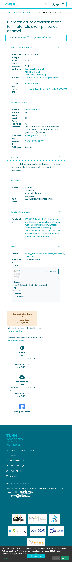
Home (8, 12)
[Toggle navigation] (63, 4)
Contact (12, 455)
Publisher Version (19, 102)
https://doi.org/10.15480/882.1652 (37, 37)
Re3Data (17, 531)
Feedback (36, 556)
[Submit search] (45, 4)
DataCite (55, 518)
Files (13, 246)
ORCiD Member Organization (37, 518)
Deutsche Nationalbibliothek (18, 518)
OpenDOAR (38, 530)
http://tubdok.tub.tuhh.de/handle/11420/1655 (46, 89)
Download (51, 271)
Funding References (20, 212)
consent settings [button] (16, 331)
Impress (11, 476)
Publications (29, 12)
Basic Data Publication (21, 47)
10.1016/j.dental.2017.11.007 (36, 135)
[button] (57, 4)
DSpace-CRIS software (26, 488)
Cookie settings (15, 465)
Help (49, 4)
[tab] (36, 47)
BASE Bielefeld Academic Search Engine (36, 543)
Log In (53, 4)
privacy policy (33, 553)
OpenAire (56, 530)
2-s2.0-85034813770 (34, 141)
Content (15, 180)
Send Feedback (15, 460)
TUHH (16, 12)
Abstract (15, 157)
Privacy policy (14, 470)
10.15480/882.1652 (33, 83)
